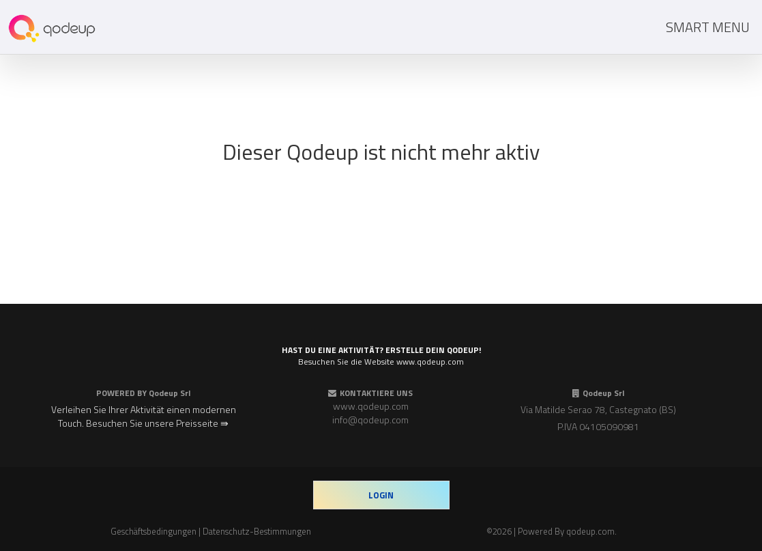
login (381, 495)
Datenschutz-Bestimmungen (257, 531)
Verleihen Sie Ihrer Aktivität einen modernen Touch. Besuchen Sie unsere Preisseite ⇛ (143, 416)
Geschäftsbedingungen (153, 531)
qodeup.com (590, 531)
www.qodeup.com (371, 406)
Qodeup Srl (169, 392)
